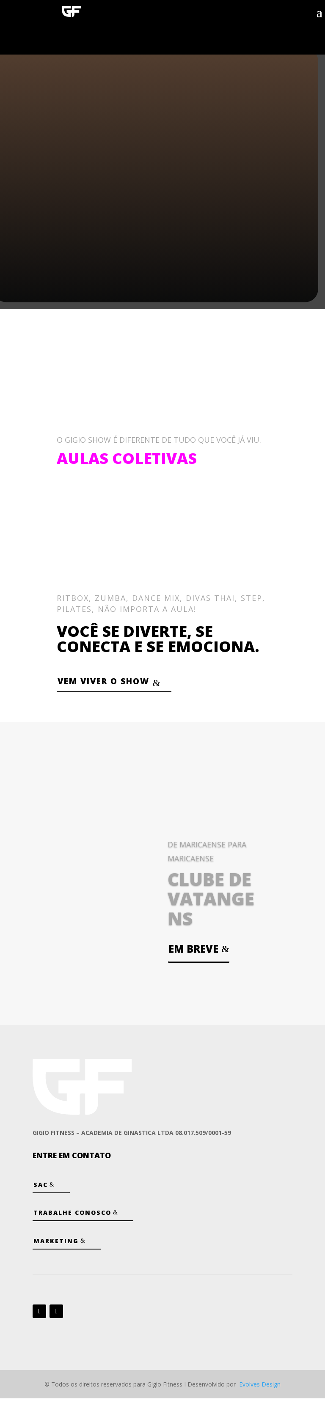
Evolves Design (260, 1388)
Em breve (193, 953)
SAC (40, 1189)
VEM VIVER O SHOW (115, 683)
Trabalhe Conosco (72, 1217)
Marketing (56, 1245)
